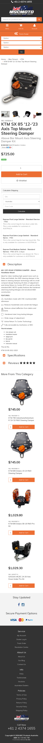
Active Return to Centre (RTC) (16, 285)
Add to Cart (21, 174)
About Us (21, 657)
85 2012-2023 (12, 350)
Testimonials (21, 678)
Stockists (21, 682)
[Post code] (21, 206)
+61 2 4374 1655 (22, 1)
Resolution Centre (21, 647)
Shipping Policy (21, 710)
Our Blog (21, 660)
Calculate (21, 211)
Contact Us (21, 664)
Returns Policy (21, 703)
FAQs (21, 674)
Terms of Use (22, 695)
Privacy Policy (21, 699)
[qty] (21, 196)
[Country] (21, 201)
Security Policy (21, 707)
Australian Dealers (21, 685)
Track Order (21, 643)
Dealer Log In (21, 639)
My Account (21, 635)
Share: (7, 147)
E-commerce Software (19, 739)
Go (21, 52)
